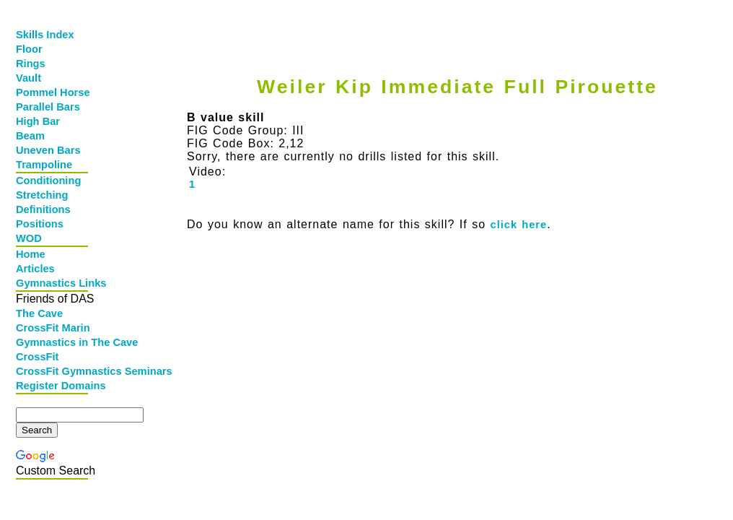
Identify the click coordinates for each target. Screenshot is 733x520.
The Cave (39, 313)
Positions (39, 224)
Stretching (42, 195)
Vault (28, 78)
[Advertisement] (454, 26)
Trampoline (44, 164)
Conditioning (48, 180)
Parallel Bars (48, 107)
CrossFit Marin (53, 328)
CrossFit (37, 357)
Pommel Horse (53, 92)
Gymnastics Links (53, 283)
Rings (30, 63)
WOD (29, 238)
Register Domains (53, 385)
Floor (29, 49)
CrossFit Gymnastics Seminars (53, 371)
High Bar (38, 121)
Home (30, 254)
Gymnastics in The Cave (53, 342)
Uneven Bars (48, 150)
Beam (30, 136)
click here (519, 224)
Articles (35, 268)
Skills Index (45, 34)
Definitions (43, 209)
